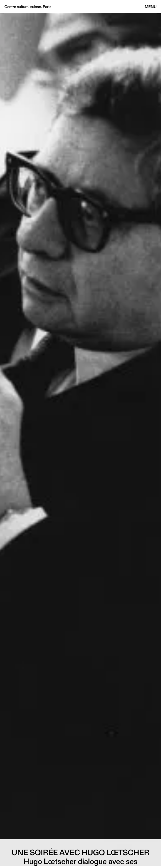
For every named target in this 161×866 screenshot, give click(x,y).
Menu (151, 6)
